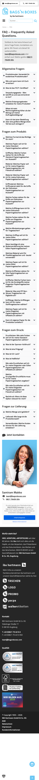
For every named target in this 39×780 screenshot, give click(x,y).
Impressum (6, 726)
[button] (3, 776)
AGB (4, 721)
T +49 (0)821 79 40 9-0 (11, 632)
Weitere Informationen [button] (20, 522)
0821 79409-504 (13, 499)
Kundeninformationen (11, 729)
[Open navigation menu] (4, 20)
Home (4, 27)
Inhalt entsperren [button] (19, 517)
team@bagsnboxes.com (15, 54)
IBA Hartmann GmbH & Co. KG (14, 718)
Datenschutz (7, 723)
